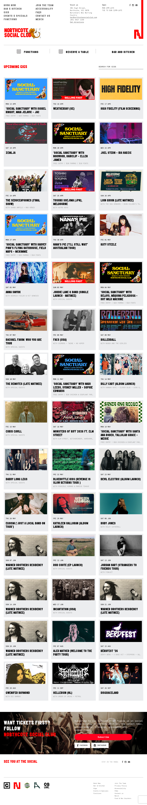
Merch (40, 19)
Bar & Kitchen (13, 8)
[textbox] (121, 66)
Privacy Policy (121, 786)
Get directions (77, 22)
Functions (10, 19)
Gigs (6, 12)
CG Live (46, 785)
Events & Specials (16, 15)
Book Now (10, 5)
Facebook (82, 745)
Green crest (27, 785)
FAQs (39, 12)
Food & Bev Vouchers (123, 798)
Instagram (100, 745)
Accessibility (44, 8)
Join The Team (45, 5)
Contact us (43, 15)
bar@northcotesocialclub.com (83, 17)
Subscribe (103, 737)
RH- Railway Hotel (37, 785)
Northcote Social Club (22, 33)
